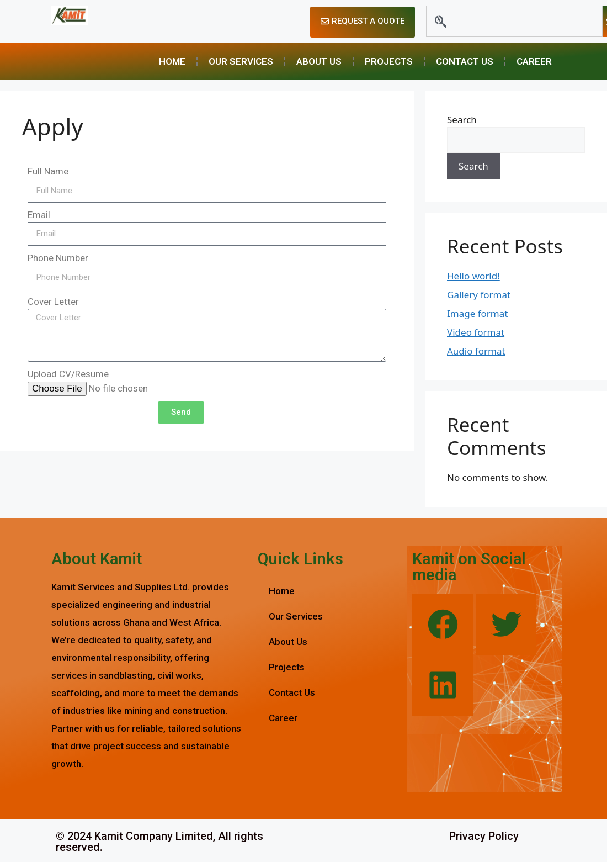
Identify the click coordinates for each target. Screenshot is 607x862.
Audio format (476, 351)
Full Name (48, 171)
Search (462, 119)
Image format (477, 313)
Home (172, 61)
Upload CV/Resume (68, 373)
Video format (475, 332)
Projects (389, 61)
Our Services (241, 61)
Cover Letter (53, 301)
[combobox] (514, 21)
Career (534, 61)
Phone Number (58, 257)
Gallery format (478, 294)
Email (39, 214)
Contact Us (464, 61)
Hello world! (473, 275)
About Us (319, 61)
